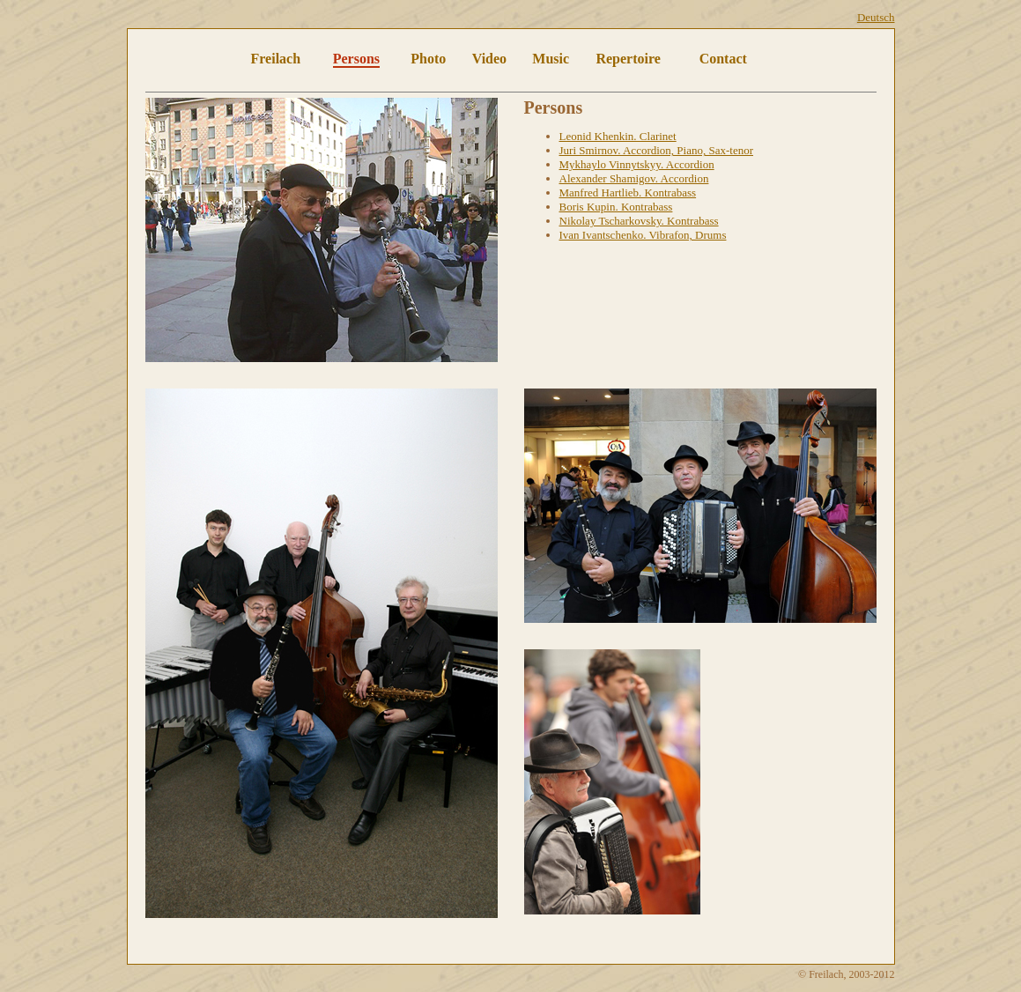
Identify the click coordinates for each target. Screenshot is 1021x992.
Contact (723, 58)
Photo (428, 58)
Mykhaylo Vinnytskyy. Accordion (636, 164)
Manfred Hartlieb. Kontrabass (628, 192)
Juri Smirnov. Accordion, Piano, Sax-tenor (656, 150)
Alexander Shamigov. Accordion (634, 178)
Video (489, 58)
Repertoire (628, 58)
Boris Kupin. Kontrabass (616, 206)
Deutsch (876, 17)
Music (550, 58)
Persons (356, 58)
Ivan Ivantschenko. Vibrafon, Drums (643, 234)
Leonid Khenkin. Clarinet (618, 136)
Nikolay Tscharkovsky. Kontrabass (639, 220)
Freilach (276, 58)
